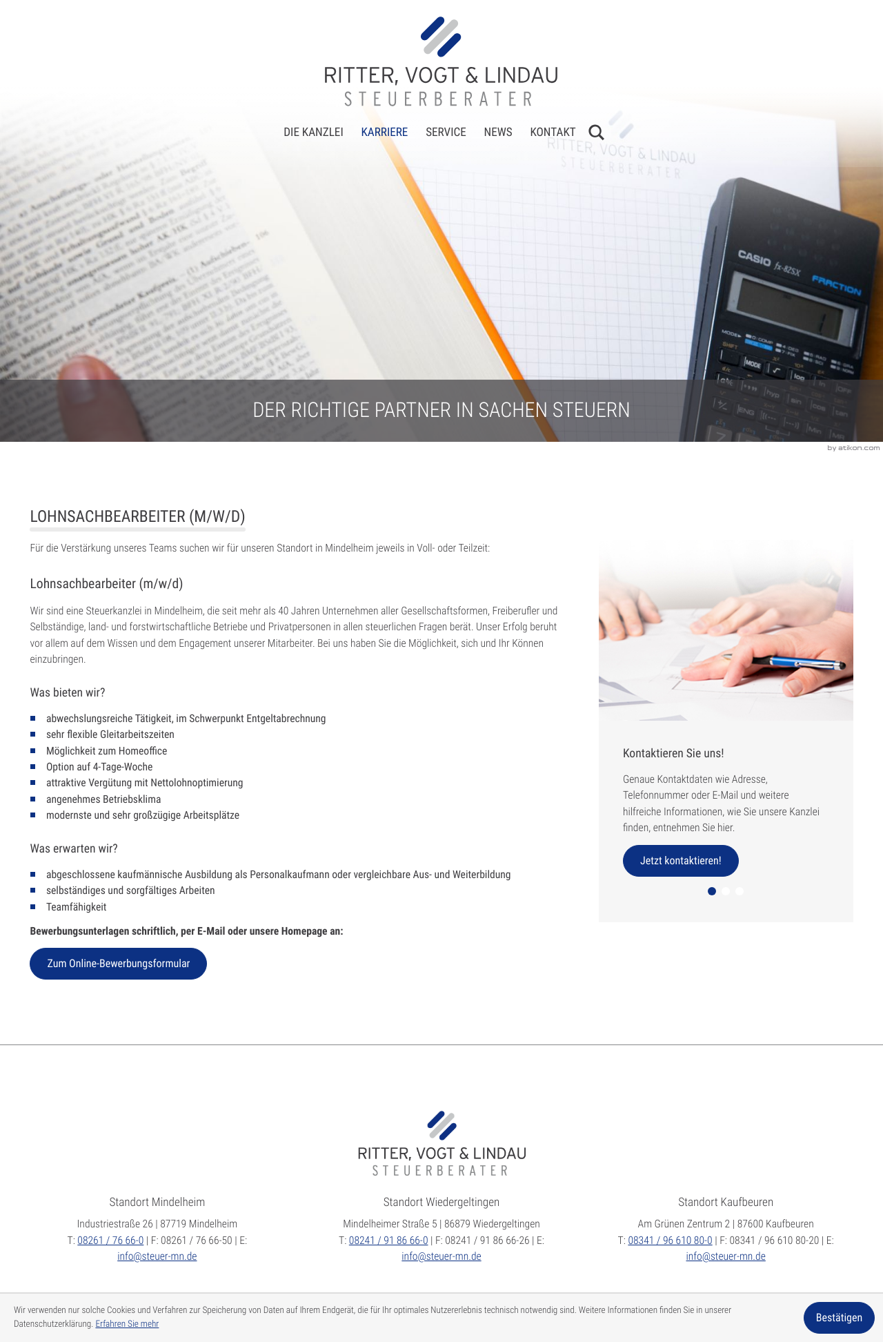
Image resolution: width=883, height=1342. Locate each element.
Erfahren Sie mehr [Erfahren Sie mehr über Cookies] (127, 1324)
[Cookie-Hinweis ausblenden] (839, 1318)
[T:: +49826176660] (110, 1240)
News (498, 132)
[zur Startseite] (441, 61)
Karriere (384, 132)
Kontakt (552, 132)
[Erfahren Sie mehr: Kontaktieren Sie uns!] (681, 861)
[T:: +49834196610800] (670, 1240)
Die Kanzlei (313, 132)
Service (446, 132)
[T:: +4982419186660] (388, 1240)
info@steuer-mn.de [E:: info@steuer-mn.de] (157, 1256)
